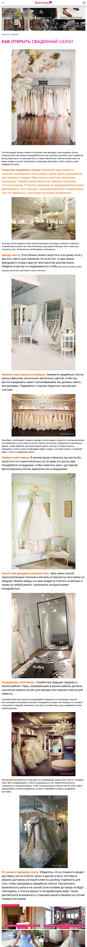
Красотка (6, 34)
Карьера (14, 34)
